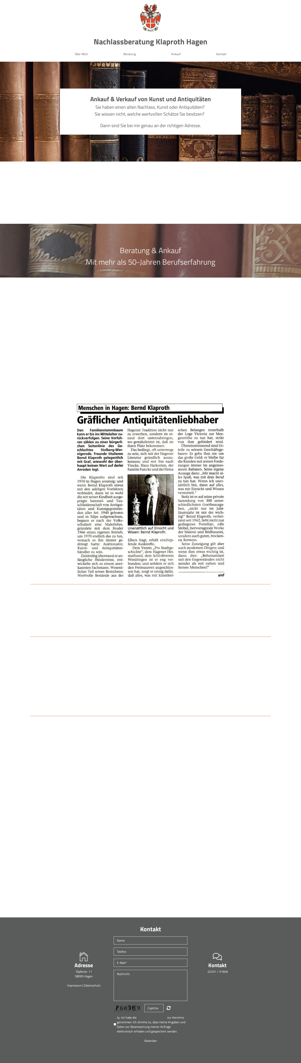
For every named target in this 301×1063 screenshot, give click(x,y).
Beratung (129, 54)
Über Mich (81, 54)
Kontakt (221, 54)
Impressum (74, 985)
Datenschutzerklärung (151, 1017)
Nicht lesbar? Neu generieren (169, 1008)
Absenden (150, 1040)
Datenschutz (92, 985)
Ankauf (176, 54)
